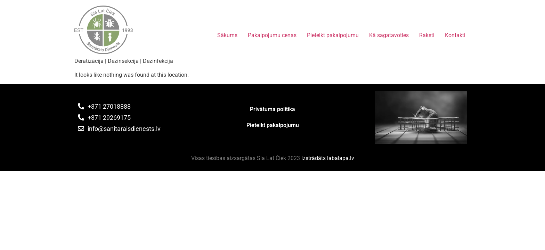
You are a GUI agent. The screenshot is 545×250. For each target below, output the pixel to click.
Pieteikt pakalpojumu (333, 35)
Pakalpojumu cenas (272, 35)
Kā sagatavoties (389, 35)
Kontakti (455, 35)
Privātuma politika (272, 109)
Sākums (227, 35)
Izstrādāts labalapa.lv (327, 158)
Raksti (426, 35)
